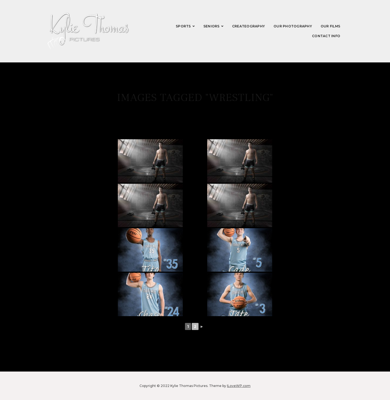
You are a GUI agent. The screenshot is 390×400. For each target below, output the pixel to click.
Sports (183, 26)
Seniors (211, 26)
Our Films (330, 26)
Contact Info (326, 36)
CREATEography (248, 26)
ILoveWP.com (239, 386)
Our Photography (293, 26)
